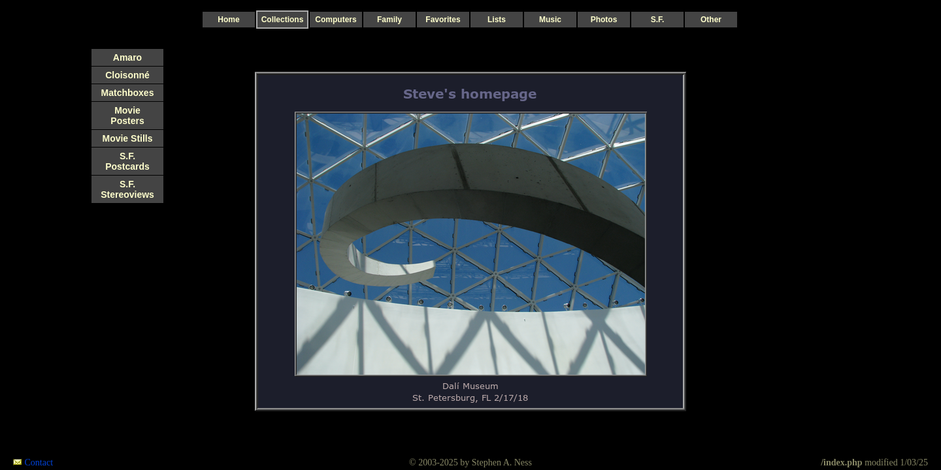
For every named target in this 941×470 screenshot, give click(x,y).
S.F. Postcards (127, 161)
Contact (39, 462)
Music (550, 19)
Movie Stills (127, 138)
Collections (282, 19)
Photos (604, 19)
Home (228, 19)
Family (389, 19)
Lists (496, 19)
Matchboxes (127, 92)
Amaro (127, 57)
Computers (335, 19)
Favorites (442, 19)
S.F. (658, 19)
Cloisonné (127, 75)
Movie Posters (127, 115)
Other (711, 19)
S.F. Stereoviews (127, 189)
